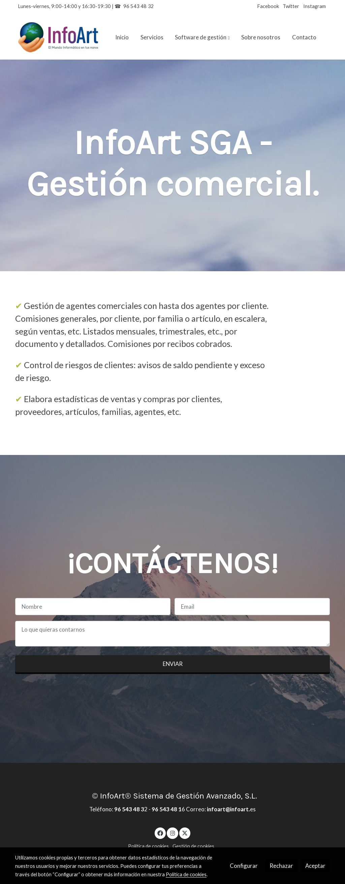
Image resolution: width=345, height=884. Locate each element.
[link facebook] (160, 833)
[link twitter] (185, 833)
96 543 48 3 (129, 809)
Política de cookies (148, 846)
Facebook (268, 6)
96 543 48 (135, 6)
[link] (58, 37)
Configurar (244, 865)
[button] (202, 37)
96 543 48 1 (167, 809)
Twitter (291, 6)
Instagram (314, 6)
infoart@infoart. (228, 809)
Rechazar (281, 865)
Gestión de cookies (193, 846)
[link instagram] (172, 833)
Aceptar (315, 865)
